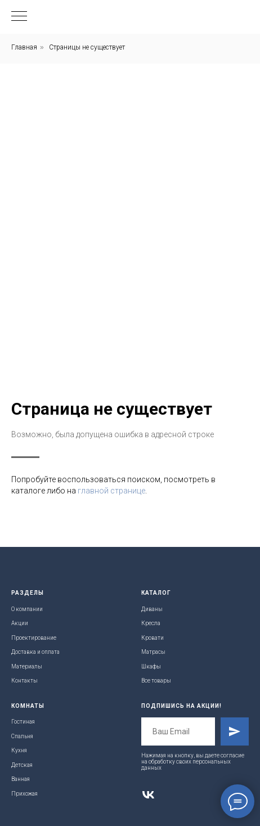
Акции (19, 623)
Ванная (20, 779)
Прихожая (24, 794)
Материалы (26, 666)
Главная (24, 47)
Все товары (156, 680)
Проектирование (33, 638)
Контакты (24, 680)
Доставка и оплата (35, 652)
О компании (27, 609)
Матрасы (153, 652)
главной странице (111, 490)
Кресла (150, 623)
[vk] (148, 795)
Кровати (152, 638)
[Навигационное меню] (19, 17)
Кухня (19, 750)
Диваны (152, 609)
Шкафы (151, 666)
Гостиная (23, 722)
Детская (22, 765)
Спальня (22, 736)
